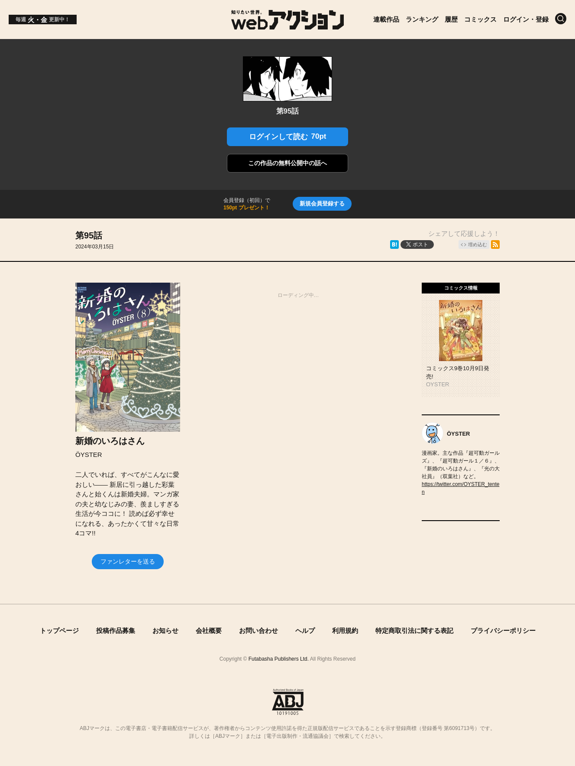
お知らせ (165, 630)
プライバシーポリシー (503, 630)
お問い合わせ (258, 630)
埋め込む (477, 244)
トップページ (59, 630)
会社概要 (209, 630)
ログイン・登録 (526, 19)
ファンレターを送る (127, 561)
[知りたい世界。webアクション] (287, 26)
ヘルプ (305, 630)
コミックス (480, 19)
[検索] (560, 18)
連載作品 (386, 19)
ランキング (422, 19)
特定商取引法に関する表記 (414, 630)
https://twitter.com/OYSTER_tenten (460, 488)
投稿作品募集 (115, 630)
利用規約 (345, 630)
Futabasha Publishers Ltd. (279, 659)
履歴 (451, 19)
